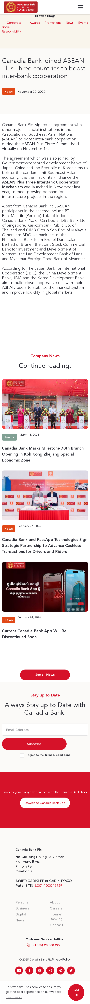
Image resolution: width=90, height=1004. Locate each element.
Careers (56, 908)
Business (22, 908)
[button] (80, 7)
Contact (56, 925)
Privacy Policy (61, 959)
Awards (35, 22)
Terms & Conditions (57, 755)
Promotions (53, 22)
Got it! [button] (76, 992)
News (70, 22)
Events (83, 22)
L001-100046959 (48, 885)
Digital (21, 914)
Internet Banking (56, 916)
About (55, 902)
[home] (21, 7)
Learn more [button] (14, 997)
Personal (22, 902)
